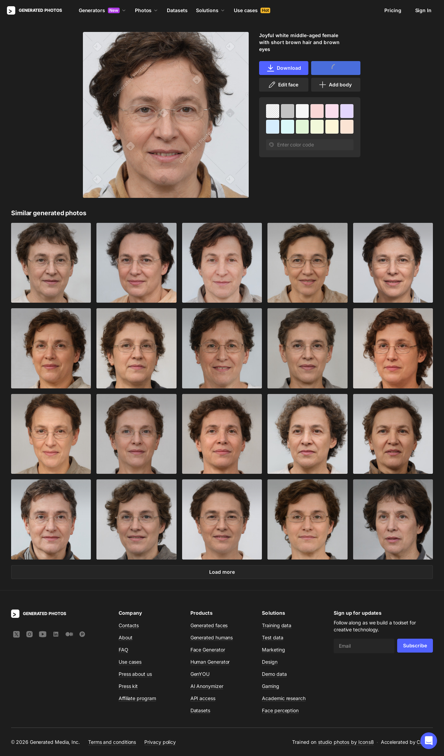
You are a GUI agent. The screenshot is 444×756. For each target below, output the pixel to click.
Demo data (274, 674)
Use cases (252, 10)
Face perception (280, 710)
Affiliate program (137, 698)
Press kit (128, 686)
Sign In (423, 10)
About (126, 637)
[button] (428, 740)
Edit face (283, 85)
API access (202, 698)
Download (283, 68)
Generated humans (211, 637)
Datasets (177, 10)
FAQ (123, 650)
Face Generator (207, 650)
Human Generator (210, 662)
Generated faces (209, 625)
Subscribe (415, 645)
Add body (335, 85)
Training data (276, 625)
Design (270, 662)
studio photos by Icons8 (346, 742)
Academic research (284, 698)
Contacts (129, 625)
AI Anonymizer (206, 686)
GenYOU (200, 674)
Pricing (392, 10)
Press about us (135, 674)
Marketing (273, 650)
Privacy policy (160, 742)
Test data (272, 637)
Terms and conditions (112, 742)
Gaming (270, 686)
